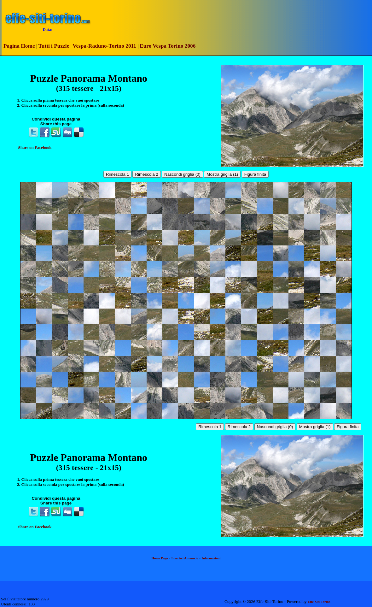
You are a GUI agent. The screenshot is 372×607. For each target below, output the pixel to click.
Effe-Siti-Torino (319, 602)
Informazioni (211, 558)
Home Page (160, 558)
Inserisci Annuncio (184, 558)
